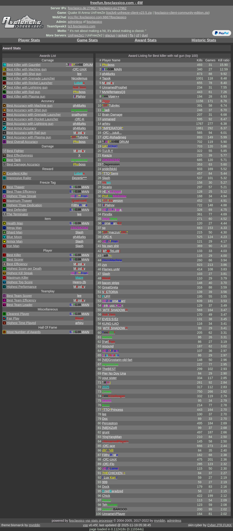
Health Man (15, 223)
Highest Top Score (20, 282)
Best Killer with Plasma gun (26, 96)
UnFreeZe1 (76, 35)
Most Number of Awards (24, 332)
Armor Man (14, 241)
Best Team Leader (19, 305)
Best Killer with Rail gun (23, 92)
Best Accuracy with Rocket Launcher (32, 119)
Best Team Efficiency (21, 300)
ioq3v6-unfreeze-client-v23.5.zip (129, 12)
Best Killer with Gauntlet (24, 65)
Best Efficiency (17, 264)
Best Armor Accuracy (21, 128)
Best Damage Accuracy (23, 164)
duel (145, 35)
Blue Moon (14, 237)
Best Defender (17, 209)
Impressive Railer (19, 178)
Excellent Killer (17, 173)
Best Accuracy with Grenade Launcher (34, 114)
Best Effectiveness (20, 155)
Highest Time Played (21, 323)
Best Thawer (15, 187)
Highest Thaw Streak (21, 196)
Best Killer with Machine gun (27, 69)
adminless (75, 22)
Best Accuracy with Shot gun (27, 110)
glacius (110, 35)
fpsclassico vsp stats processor (91, 520)
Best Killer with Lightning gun (27, 87)
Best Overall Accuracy (22, 142)
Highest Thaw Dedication (24, 205)
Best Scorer (15, 259)
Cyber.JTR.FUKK (219, 525)
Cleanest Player (18, 314)
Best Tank (14, 160)
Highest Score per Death (24, 268)
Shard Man (14, 232)
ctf (137, 35)
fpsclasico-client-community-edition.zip (181, 12)
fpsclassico (94, 22)
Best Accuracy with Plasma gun (29, 137)
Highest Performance (22, 286)
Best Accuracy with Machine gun (30, 105)
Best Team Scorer (19, 296)
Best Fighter (15, 151)
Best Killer (14, 255)
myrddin (159, 520)
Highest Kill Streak (20, 273)
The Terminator (17, 214)
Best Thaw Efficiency (21, 191)
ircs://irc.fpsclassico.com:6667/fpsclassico (97, 17)
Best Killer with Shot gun (24, 74)
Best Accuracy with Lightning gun (30, 123)
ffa (131, 35)
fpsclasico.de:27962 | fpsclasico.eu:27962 (97, 8)
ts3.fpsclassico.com (81, 26)
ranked (122, 35)
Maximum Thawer (19, 200)
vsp (85, 525)
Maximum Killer (18, 277)
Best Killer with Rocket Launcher (30, 83)
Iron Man (13, 246)
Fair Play (13, 318)
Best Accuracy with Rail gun (26, 133)
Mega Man (14, 228)
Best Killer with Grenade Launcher (31, 78)
